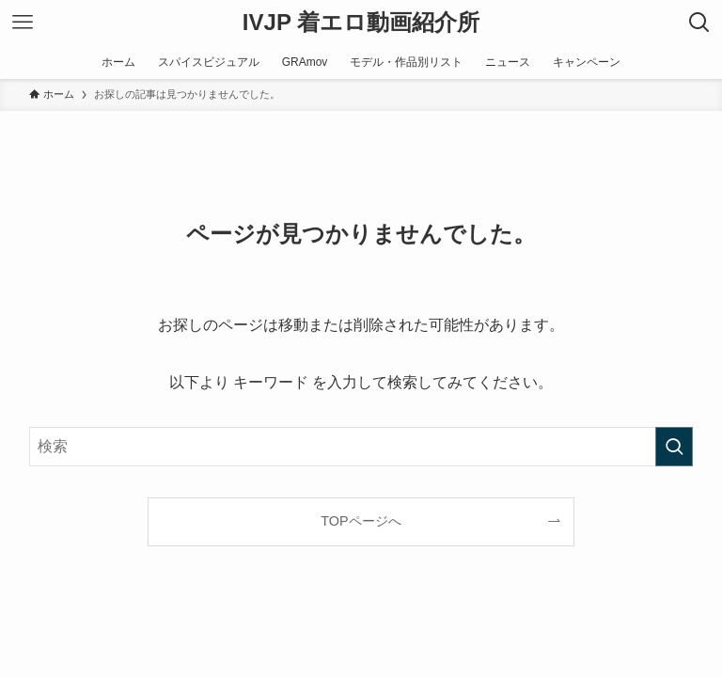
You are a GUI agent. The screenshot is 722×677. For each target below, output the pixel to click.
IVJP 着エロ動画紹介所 (361, 22)
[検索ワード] (361, 446)
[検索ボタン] (699, 22)
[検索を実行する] (674, 446)
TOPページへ (360, 520)
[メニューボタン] (22, 22)
